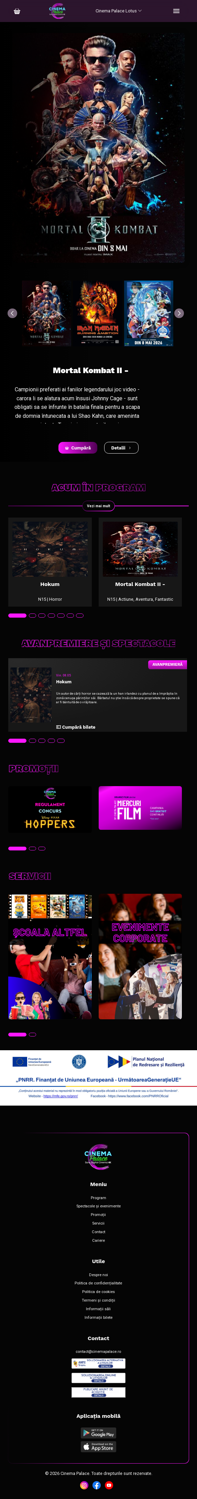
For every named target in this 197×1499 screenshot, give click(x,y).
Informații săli (98, 1309)
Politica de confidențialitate (98, 1283)
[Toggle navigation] (176, 11)
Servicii (98, 1223)
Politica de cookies (98, 1292)
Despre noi (98, 1275)
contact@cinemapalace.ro (98, 1352)
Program (98, 1198)
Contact (98, 1232)
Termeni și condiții (98, 1301)
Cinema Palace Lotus (119, 10)
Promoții (98, 1215)
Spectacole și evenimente (98, 1206)
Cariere (98, 1241)
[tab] (17, 615)
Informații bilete (98, 1318)
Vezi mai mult (98, 506)
